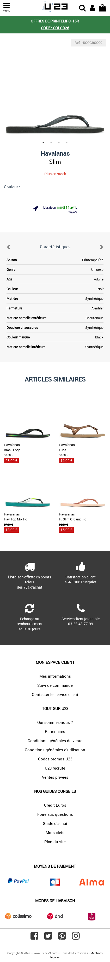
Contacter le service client (55, 694)
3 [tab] (59, 142)
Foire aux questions (55, 814)
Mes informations (55, 676)
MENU (6, 7)
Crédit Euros (55, 805)
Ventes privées (55, 777)
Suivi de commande (55, 685)
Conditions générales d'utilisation (55, 749)
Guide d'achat (55, 823)
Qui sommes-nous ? (55, 722)
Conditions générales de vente (55, 740)
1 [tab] (43, 142)
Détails (72, 212)
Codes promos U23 (55, 758)
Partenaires (55, 731)
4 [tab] (66, 142)
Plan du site (55, 841)
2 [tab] (51, 142)
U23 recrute (55, 768)
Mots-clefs (55, 832)
